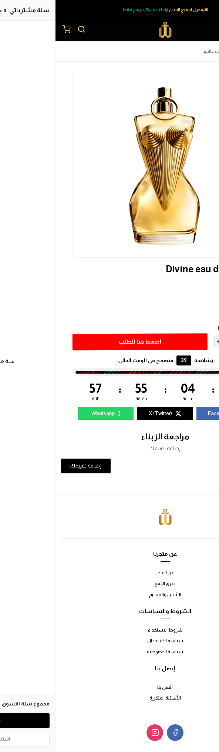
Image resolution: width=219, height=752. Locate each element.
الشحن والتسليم (110, 594)
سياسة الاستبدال (110, 640)
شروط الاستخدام (109, 630)
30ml (184, 297)
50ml (184, 309)
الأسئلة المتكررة (109, 698)
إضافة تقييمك (30, 466)
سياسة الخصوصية (109, 651)
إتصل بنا (109, 687)
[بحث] (25, 29)
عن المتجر (109, 572)
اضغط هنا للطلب (83, 341)
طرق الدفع (109, 583)
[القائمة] (207, 29)
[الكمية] (180, 341)
